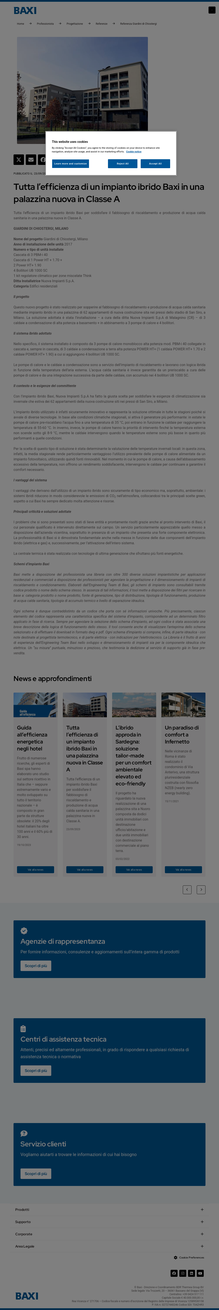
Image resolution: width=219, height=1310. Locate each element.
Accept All (155, 163)
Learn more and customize (70, 163)
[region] (111, 153)
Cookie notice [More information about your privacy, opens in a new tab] (133, 151)
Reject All (123, 163)
